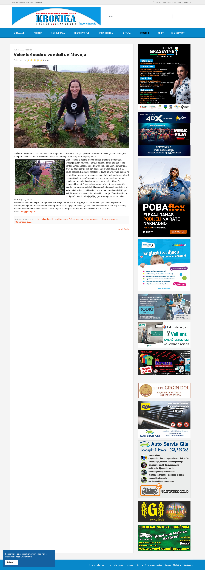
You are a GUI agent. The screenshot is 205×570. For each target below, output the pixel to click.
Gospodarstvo (82, 33)
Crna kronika (106, 33)
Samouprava (58, 33)
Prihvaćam (11, 562)
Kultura (126, 33)
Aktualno (19, 33)
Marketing (177, 565)
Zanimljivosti (178, 33)
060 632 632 (161, 2)
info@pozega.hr (28, 212)
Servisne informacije (97, 565)
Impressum (130, 565)
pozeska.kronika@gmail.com (180, 2)
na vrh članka (123, 229)
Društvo (144, 33)
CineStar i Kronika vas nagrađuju (149, 565)
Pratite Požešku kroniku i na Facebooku (27, 2)
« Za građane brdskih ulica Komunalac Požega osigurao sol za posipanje (66, 218)
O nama (168, 565)
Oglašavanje (188, 565)
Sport (161, 33)
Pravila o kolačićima (115, 565)
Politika (38, 33)
